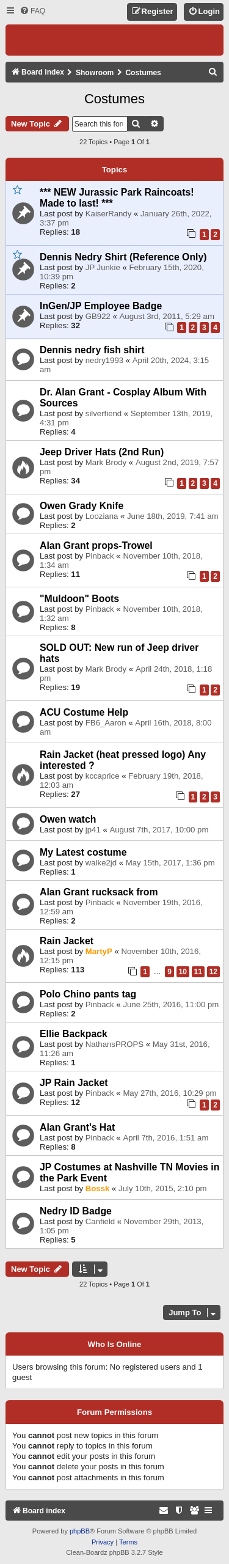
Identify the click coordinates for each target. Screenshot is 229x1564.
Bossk (97, 1188)
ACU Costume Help (84, 712)
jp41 (93, 829)
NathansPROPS (114, 1044)
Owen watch (68, 819)
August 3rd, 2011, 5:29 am (167, 316)
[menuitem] (32, 11)
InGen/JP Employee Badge (101, 306)
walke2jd (101, 862)
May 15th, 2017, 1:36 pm (170, 862)
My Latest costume (83, 852)
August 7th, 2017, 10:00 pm (158, 829)
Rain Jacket (66, 941)
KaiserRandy (108, 213)
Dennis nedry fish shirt (92, 350)
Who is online (115, 1344)
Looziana (101, 516)
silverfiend (103, 413)
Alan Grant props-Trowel (96, 545)
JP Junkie (102, 267)
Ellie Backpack (73, 1034)
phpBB (80, 1531)
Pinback (99, 555)
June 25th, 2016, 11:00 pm (171, 1004)
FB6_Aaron (105, 722)
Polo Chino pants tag (88, 994)
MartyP (98, 951)
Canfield (100, 1221)
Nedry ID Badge (76, 1211)
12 (213, 971)
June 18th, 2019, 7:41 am (173, 516)
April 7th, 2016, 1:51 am (165, 1137)
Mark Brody (105, 462)
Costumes (114, 98)
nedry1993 (104, 360)
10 (183, 971)
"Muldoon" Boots (79, 598)
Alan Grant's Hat (77, 1127)
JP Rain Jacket (73, 1083)
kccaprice (102, 775)
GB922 (98, 316)
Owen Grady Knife (81, 506)
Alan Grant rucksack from (99, 892)
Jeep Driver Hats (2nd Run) (102, 452)
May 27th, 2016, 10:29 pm (169, 1093)
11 (198, 971)
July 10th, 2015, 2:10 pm (162, 1188)
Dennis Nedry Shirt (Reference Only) (123, 257)
